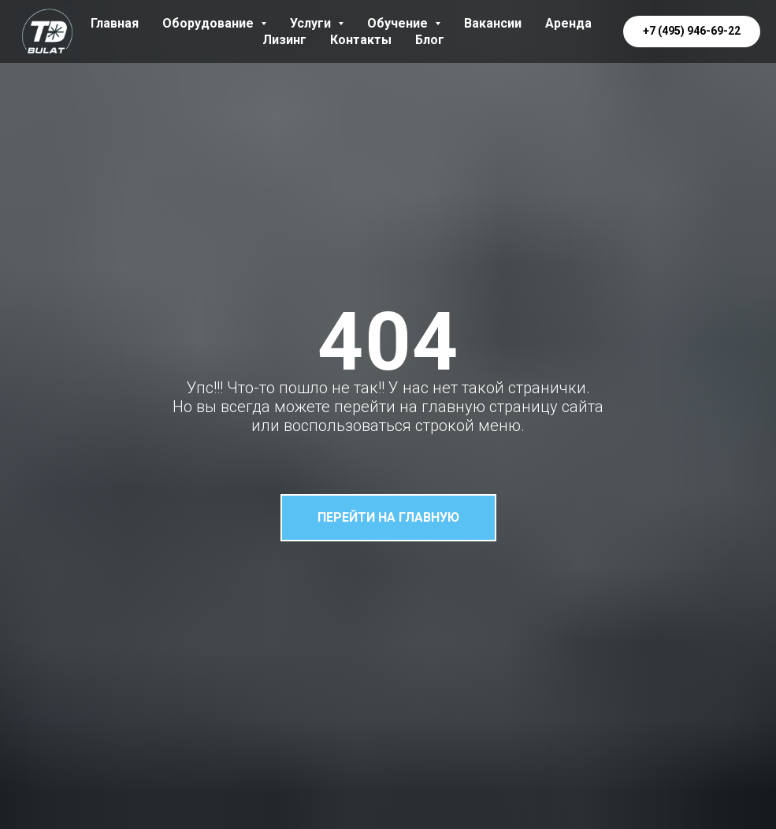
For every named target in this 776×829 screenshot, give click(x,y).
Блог (429, 39)
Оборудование (214, 23)
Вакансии (493, 23)
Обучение (403, 23)
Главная (115, 23)
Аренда (568, 23)
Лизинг (284, 39)
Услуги (316, 23)
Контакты (361, 39)
